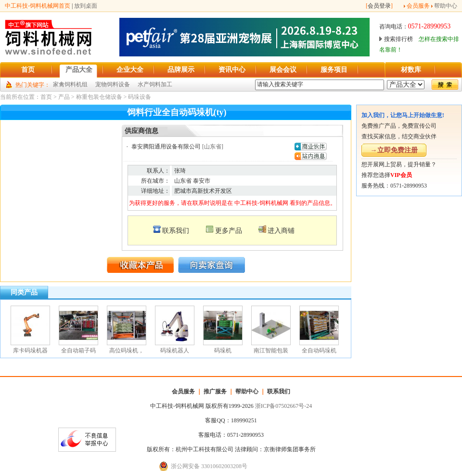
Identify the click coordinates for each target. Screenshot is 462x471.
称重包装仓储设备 (99, 97)
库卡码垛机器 (30, 350)
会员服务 (418, 5)
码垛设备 (139, 97)
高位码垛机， (126, 350)
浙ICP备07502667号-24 (283, 406)
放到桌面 (85, 5)
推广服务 (215, 391)
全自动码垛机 (319, 350)
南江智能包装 (271, 350)
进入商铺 (281, 230)
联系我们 (175, 230)
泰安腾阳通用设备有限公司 (166, 146)
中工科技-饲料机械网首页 (37, 5)
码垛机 (222, 350)
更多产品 (228, 230)
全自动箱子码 (78, 350)
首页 (46, 97)
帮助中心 (445, 5)
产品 (64, 97)
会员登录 (379, 5)
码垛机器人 (174, 350)
